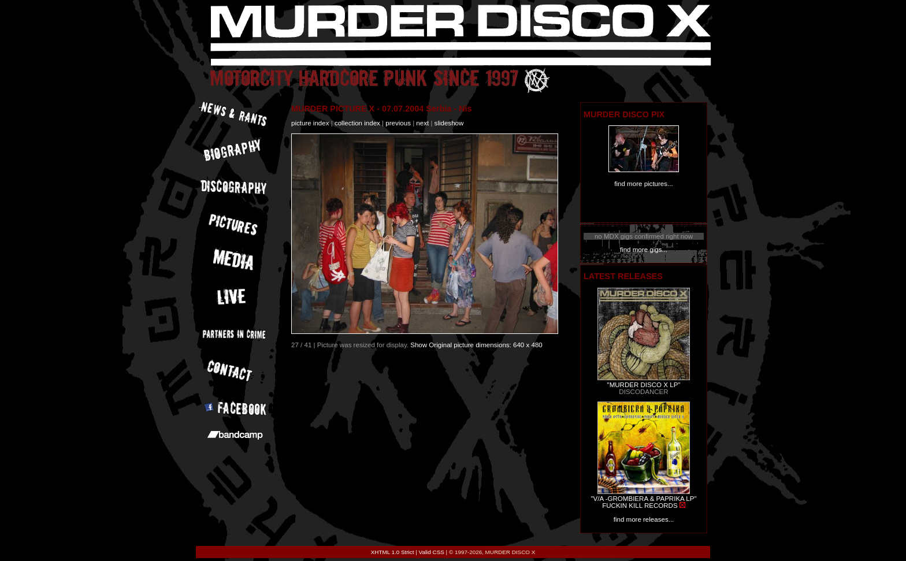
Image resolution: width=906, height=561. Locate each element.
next (422, 123)
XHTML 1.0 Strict (392, 552)
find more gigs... (643, 249)
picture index (310, 123)
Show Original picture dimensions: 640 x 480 (476, 344)
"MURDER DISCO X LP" (644, 384)
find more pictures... (643, 183)
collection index (357, 123)
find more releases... (644, 519)
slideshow (449, 123)
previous (398, 123)
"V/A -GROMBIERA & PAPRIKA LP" (643, 498)
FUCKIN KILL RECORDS (639, 505)
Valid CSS (431, 552)
